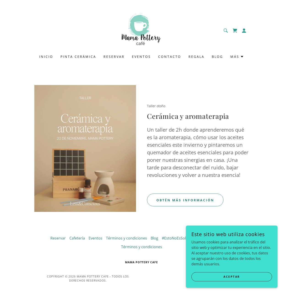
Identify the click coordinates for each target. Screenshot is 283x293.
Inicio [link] (46, 56)
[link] (142, 30)
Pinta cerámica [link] (78, 56)
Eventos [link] (141, 56)
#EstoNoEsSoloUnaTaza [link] (182, 238)
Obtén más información (185, 200)
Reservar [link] (114, 56)
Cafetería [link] (77, 238)
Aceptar (231, 277)
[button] (244, 30)
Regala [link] (196, 56)
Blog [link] (217, 56)
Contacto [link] (169, 56)
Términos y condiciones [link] (126, 238)
